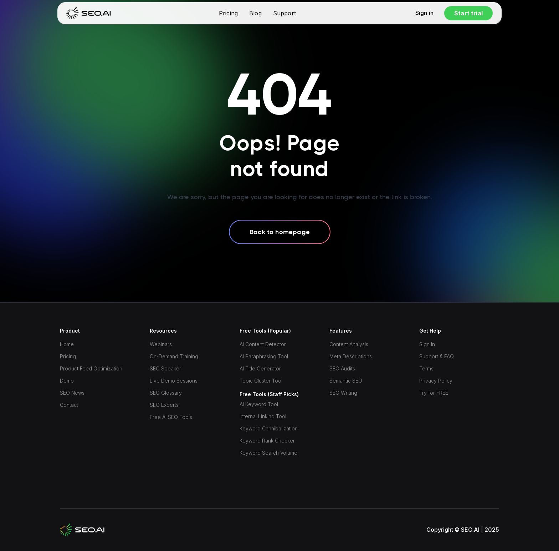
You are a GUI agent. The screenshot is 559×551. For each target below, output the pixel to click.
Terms (426, 368)
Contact (69, 405)
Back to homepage (280, 232)
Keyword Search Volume (268, 453)
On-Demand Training (174, 356)
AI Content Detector (263, 344)
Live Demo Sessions (174, 381)
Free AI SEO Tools (171, 417)
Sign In (427, 344)
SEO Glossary (166, 393)
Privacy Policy (435, 381)
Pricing (228, 13)
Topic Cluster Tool (261, 381)
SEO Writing (343, 393)
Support (284, 13)
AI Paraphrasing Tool (264, 356)
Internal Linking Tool (263, 416)
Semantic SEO (345, 381)
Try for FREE (433, 393)
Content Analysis (348, 344)
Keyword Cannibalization (269, 428)
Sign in (424, 13)
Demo (67, 381)
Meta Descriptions (350, 356)
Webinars (161, 344)
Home (67, 344)
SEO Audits (342, 368)
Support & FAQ (436, 356)
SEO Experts (164, 405)
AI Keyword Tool (259, 404)
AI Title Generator (260, 368)
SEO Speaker (165, 368)
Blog (255, 13)
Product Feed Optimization (91, 368)
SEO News (72, 393)
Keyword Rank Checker (267, 441)
